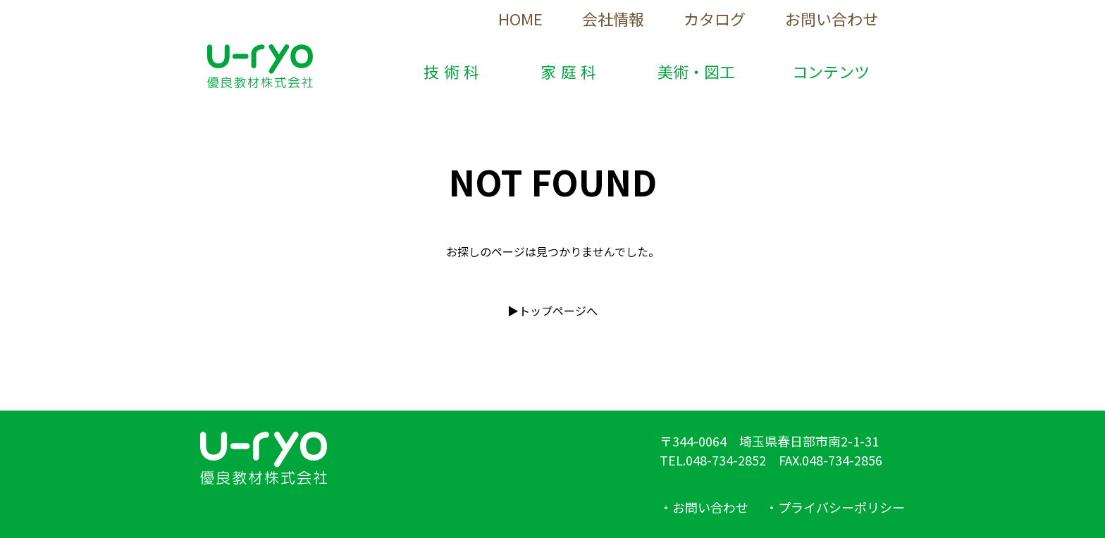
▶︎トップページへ (552, 310)
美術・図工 (696, 71)
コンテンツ (831, 71)
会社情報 (613, 18)
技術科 (454, 71)
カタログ (715, 18)
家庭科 (571, 71)
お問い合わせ (831, 18)
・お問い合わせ (704, 507)
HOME (520, 18)
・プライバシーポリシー (835, 507)
